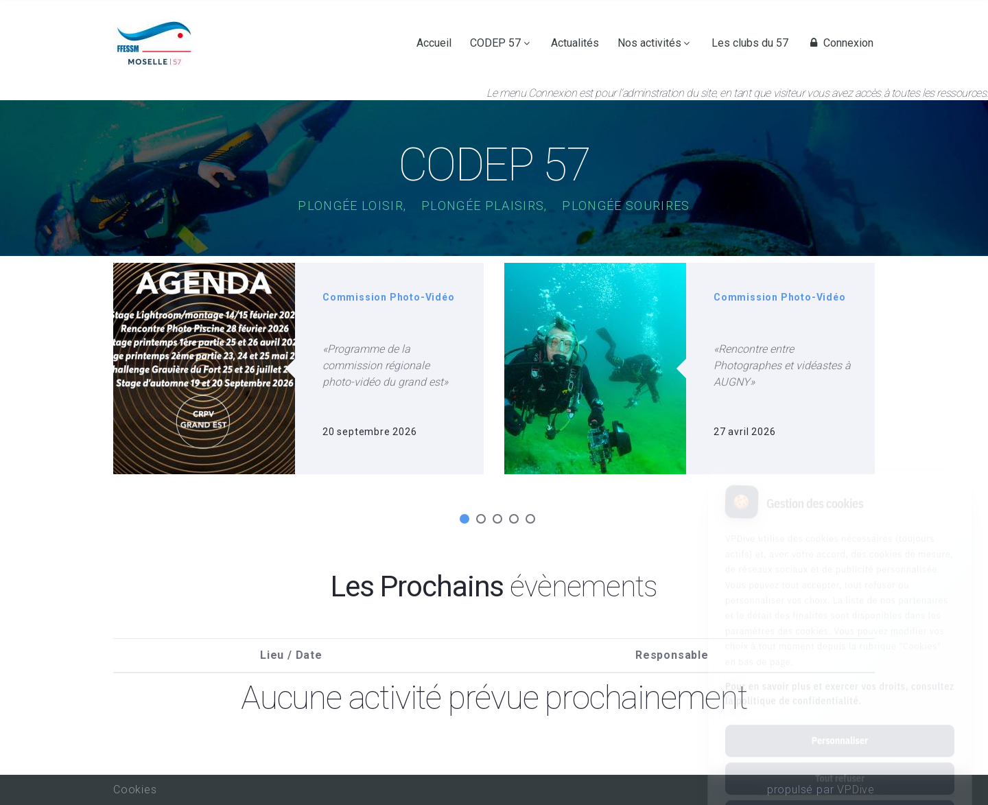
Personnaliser (840, 679)
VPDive (856, 789)
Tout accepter (839, 755)
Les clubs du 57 (749, 43)
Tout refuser (839, 717)
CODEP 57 (495, 43)
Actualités (575, 43)
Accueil (433, 43)
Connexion (839, 43)
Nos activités (649, 43)
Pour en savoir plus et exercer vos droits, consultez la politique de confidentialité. (839, 632)
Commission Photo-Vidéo (388, 297)
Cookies (135, 789)
